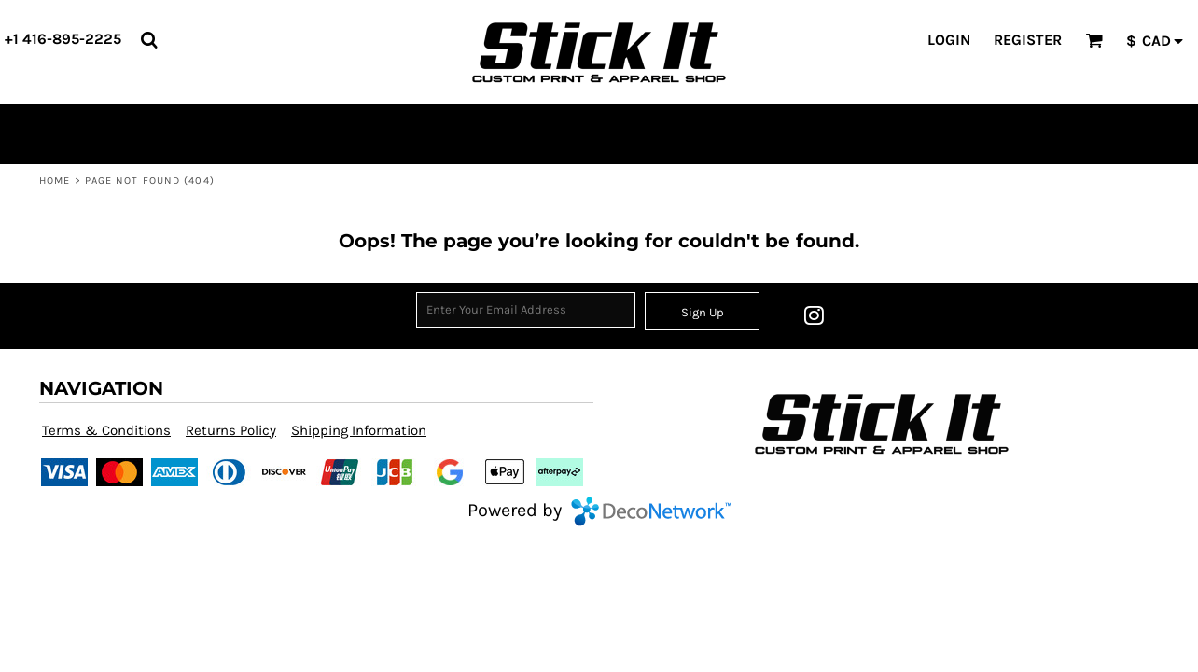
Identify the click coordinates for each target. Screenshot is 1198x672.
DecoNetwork (651, 511)
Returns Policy (231, 430)
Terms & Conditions (106, 430)
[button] (149, 40)
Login (948, 40)
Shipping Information (358, 430)
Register (1028, 40)
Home (54, 181)
